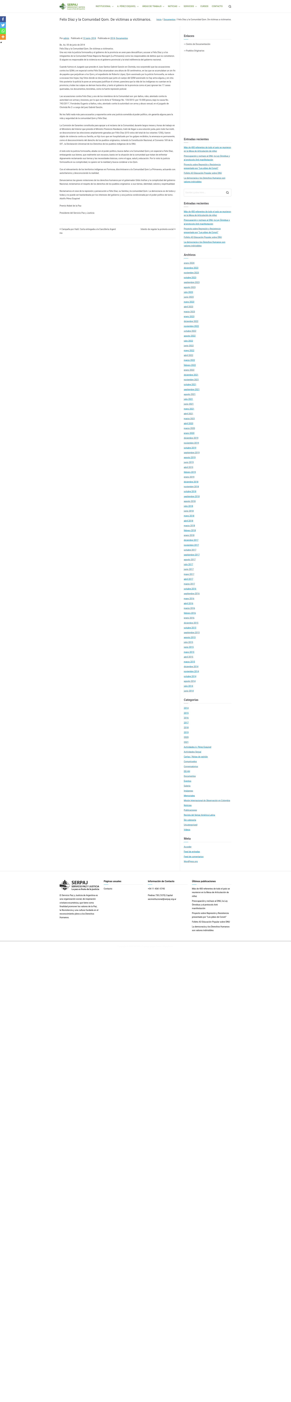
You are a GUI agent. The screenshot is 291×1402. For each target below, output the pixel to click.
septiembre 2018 (192, 496)
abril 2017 (188, 579)
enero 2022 (189, 370)
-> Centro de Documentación (197, 44)
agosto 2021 (190, 394)
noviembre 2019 (191, 443)
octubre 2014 (190, 676)
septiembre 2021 (192, 389)
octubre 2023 (190, 277)
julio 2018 (188, 506)
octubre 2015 (190, 628)
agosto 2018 (190, 501)
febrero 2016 (190, 613)
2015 (186, 713)
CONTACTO (217, 6)
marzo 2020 (189, 428)
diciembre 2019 (191, 438)
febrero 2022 (190, 365)
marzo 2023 (189, 311)
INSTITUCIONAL (105, 6)
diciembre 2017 (191, 540)
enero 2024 (189, 263)
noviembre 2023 (191, 273)
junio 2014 (189, 691)
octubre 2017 (190, 550)
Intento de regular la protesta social (157, 229)
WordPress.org (191, 861)
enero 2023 (189, 316)
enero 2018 (189, 535)
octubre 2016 (190, 589)
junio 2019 (189, 462)
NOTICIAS (174, 6)
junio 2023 (189, 297)
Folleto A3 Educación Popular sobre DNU (203, 173)
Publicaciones (190, 810)
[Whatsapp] (3, 31)
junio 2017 (189, 569)
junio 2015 (189, 647)
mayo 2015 (189, 652)
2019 (186, 732)
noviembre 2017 (191, 545)
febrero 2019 (190, 472)
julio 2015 (188, 642)
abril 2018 (188, 521)
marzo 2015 (189, 662)
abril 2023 (188, 307)
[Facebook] (3, 19)
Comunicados (190, 761)
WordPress (168, 946)
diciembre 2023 (191, 268)
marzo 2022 (189, 360)
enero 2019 (189, 477)
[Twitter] (3, 25)
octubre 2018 (190, 491)
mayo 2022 (189, 350)
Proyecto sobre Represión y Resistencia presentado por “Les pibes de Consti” (202, 166)
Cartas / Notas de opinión (196, 757)
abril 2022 (188, 355)
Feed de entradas (192, 851)
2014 (112, 38)
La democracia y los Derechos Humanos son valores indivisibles (204, 180)
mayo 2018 (189, 516)
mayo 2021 (189, 409)
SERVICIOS (190, 6)
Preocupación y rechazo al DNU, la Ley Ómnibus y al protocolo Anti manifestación (207, 158)
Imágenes (188, 791)
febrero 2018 (190, 530)
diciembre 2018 (191, 482)
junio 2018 (189, 511)
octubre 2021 (190, 384)
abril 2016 (188, 603)
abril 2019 (188, 467)
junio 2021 (189, 404)
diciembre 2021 (191, 375)
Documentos (122, 38)
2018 (186, 727)
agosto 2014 (190, 681)
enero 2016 (189, 618)
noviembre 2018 (191, 486)
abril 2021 (188, 413)
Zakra (158, 946)
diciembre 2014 (191, 666)
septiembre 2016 (192, 593)
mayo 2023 (189, 302)
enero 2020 (189, 433)
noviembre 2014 (191, 671)
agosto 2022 (190, 336)
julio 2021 (188, 399)
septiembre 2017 (192, 555)
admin (66, 38)
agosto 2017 (190, 559)
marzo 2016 (189, 608)
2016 (186, 718)
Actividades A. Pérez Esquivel (197, 747)
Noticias (188, 805)
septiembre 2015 (192, 632)
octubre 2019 (190, 448)
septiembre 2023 (192, 282)
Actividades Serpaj (192, 752)
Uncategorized (190, 825)
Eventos (187, 781)
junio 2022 (189, 345)
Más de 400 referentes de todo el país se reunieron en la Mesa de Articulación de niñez (207, 149)
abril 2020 (188, 423)
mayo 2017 (189, 574)
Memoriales (189, 795)
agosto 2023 (190, 287)
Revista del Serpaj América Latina (199, 815)
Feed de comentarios (193, 856)
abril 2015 (188, 657)
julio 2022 (188, 341)
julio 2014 (188, 686)
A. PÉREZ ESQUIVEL (128, 6)
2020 (186, 737)
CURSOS (204, 6)
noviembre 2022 (191, 326)
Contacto (108, 889)
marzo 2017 (189, 584)
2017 (186, 723)
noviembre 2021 (191, 379)
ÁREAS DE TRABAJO (153, 6)
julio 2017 (188, 564)
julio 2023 (188, 292)
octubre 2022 (190, 331)
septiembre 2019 (192, 452)
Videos (187, 829)
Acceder (187, 847)
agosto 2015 (190, 637)
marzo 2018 (189, 525)
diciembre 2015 (191, 623)
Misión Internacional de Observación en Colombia (207, 800)
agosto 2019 (190, 457)
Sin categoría (190, 820)
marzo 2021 (189, 418)
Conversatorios (191, 766)
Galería (187, 786)
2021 (186, 742)
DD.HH (187, 771)
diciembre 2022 (191, 321)
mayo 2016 (189, 598)
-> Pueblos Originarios (194, 51)
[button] (112, 6)
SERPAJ (138, 946)
